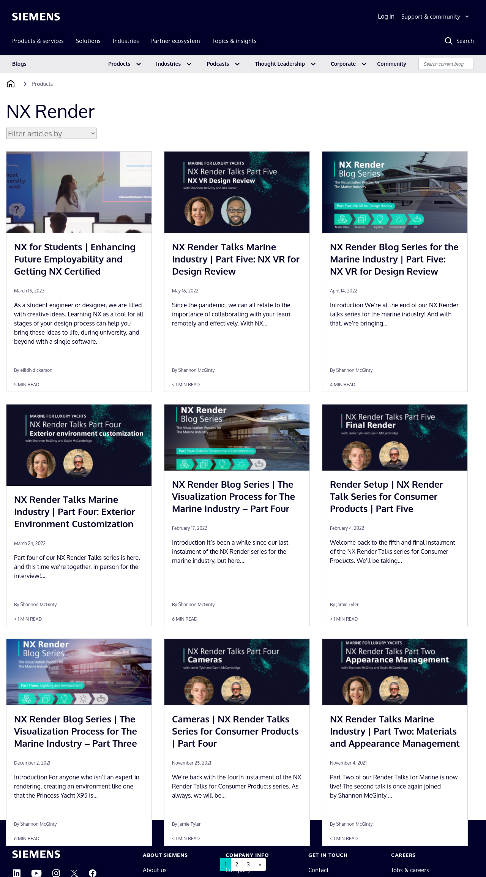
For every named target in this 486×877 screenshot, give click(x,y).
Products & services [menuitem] (38, 40)
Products (119, 63)
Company (238, 870)
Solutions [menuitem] (88, 40)
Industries (168, 63)
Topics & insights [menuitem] (234, 40)
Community (391, 63)
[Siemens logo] (36, 17)
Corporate (343, 63)
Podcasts (218, 63)
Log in (386, 16)
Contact (318, 870)
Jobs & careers (410, 870)
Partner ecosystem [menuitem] (175, 40)
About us (155, 870)
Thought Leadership (280, 63)
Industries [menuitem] (126, 40)
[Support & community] (436, 16)
